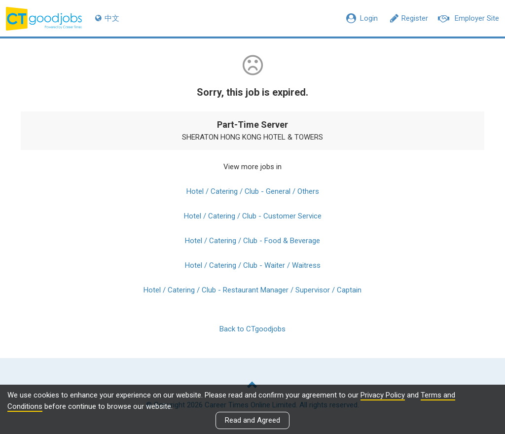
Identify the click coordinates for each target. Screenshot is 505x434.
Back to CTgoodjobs (252, 329)
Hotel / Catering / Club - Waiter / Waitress (253, 265)
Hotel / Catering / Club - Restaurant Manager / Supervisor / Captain (252, 290)
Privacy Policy (383, 395)
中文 (107, 18)
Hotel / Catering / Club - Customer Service (253, 216)
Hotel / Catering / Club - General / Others (252, 191)
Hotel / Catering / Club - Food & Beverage (252, 240)
